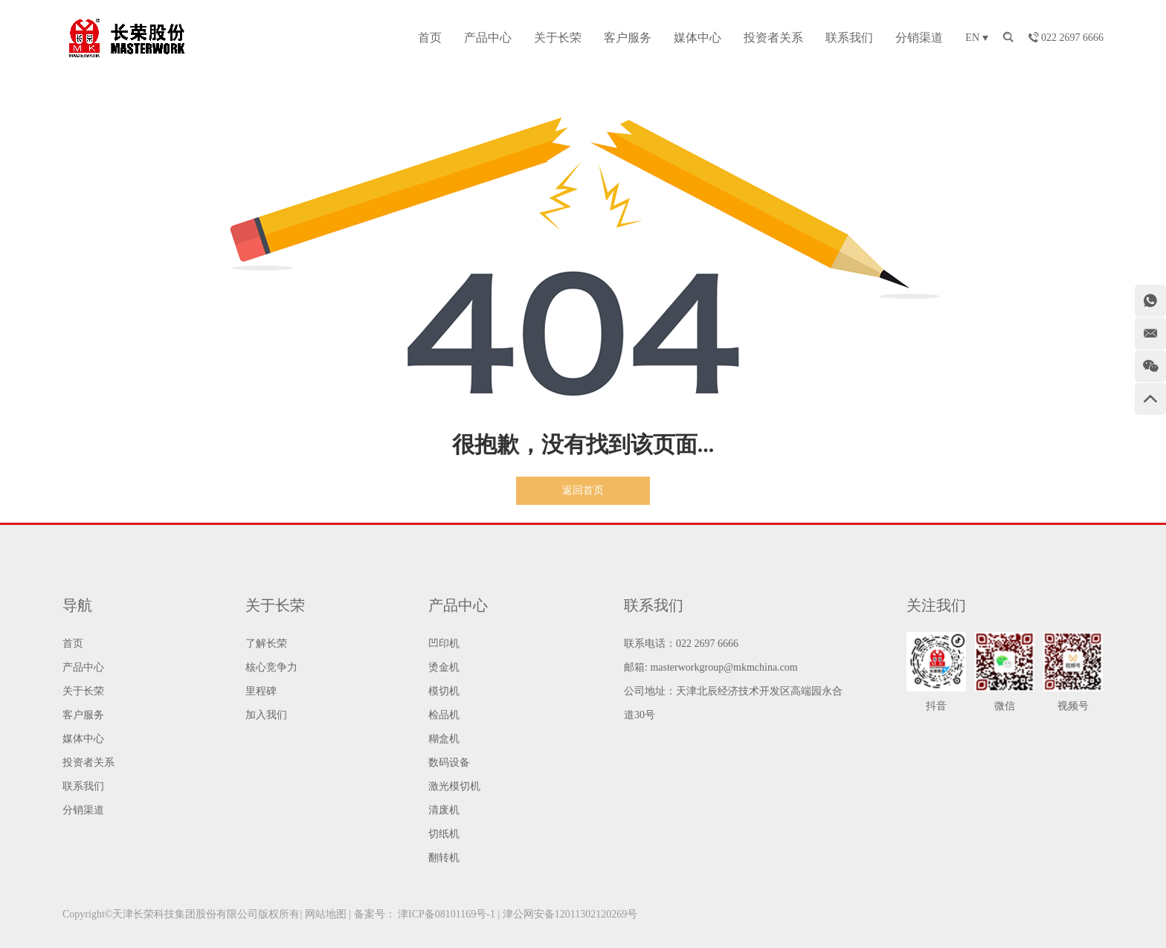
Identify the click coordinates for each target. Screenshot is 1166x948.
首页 (430, 37)
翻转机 (444, 857)
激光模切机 (454, 786)
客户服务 (627, 37)
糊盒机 (444, 738)
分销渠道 (919, 37)
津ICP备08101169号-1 (446, 914)
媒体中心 (697, 37)
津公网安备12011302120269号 (570, 914)
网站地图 (326, 914)
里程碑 (261, 691)
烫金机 (444, 667)
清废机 (444, 810)
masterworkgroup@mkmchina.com (723, 667)
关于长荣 (558, 37)
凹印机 (444, 643)
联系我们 (849, 37)
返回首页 (583, 490)
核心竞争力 (271, 667)
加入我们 (266, 714)
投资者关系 (773, 37)
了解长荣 (266, 643)
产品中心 (488, 37)
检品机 (444, 714)
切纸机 (444, 833)
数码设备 (449, 762)
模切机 (444, 691)
